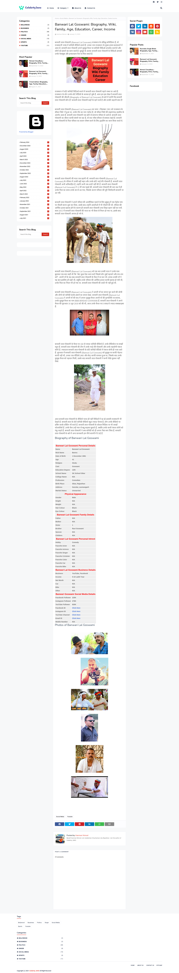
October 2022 (34, 170)
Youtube (35, 45)
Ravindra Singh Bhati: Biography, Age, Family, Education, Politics (148, 50)
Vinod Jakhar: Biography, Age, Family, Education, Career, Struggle (38, 83)
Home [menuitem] (50, 8)
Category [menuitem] (62, 8)
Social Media (35, 38)
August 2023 (34, 149)
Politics (35, 32)
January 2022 (34, 201)
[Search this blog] (30, 103)
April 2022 (34, 190)
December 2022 (34, 163)
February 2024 (34, 142)
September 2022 (34, 173)
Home (57, 18)
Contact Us (150, 965)
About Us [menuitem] (76, 8)
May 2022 (34, 187)
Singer (35, 35)
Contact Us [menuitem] (90, 8)
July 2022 (34, 180)
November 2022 (34, 166)
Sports (35, 42)
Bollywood (35, 25)
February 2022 (34, 197)
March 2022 (34, 194)
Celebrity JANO (34, 971)
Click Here (76, 608)
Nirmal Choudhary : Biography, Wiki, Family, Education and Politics (38, 62)
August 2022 (34, 177)
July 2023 (34, 152)
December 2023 (34, 146)
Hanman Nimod (61, 34)
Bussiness (35, 28)
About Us (140, 965)
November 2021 (34, 204)
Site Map (159, 965)
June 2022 (34, 184)
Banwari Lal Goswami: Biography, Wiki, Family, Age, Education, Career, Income (38, 72)
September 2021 (34, 211)
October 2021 (34, 208)
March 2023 (34, 159)
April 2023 (34, 156)
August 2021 (34, 215)
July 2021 (34, 218)
